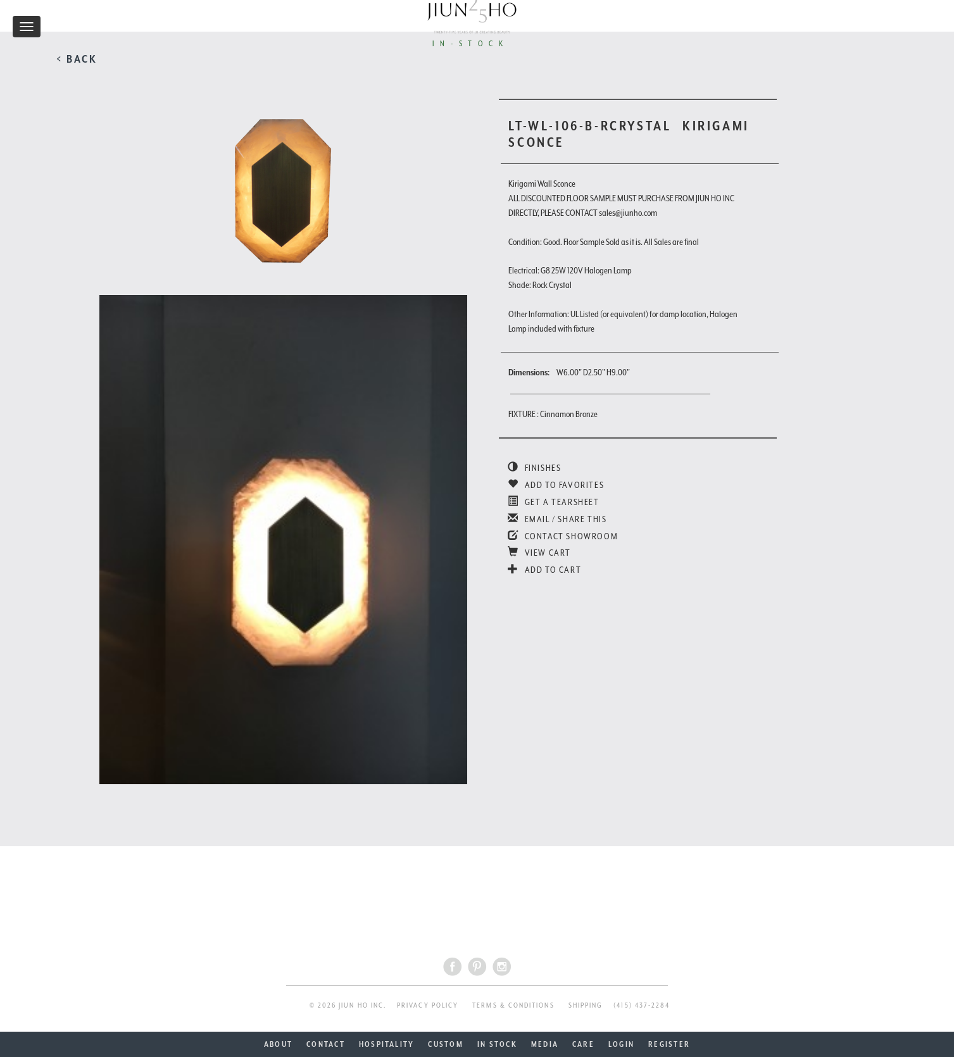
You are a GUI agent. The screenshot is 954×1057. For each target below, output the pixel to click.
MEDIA (544, 1044)
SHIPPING (585, 1005)
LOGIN (621, 1044)
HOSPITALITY (387, 1044)
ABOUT (278, 1044)
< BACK (76, 59)
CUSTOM (445, 1044)
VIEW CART (539, 552)
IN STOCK (497, 1044)
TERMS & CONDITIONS (513, 1005)
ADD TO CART (544, 570)
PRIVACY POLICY (427, 1005)
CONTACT (325, 1044)
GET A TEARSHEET (553, 502)
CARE (583, 1044)
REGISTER (669, 1044)
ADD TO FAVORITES (556, 485)
